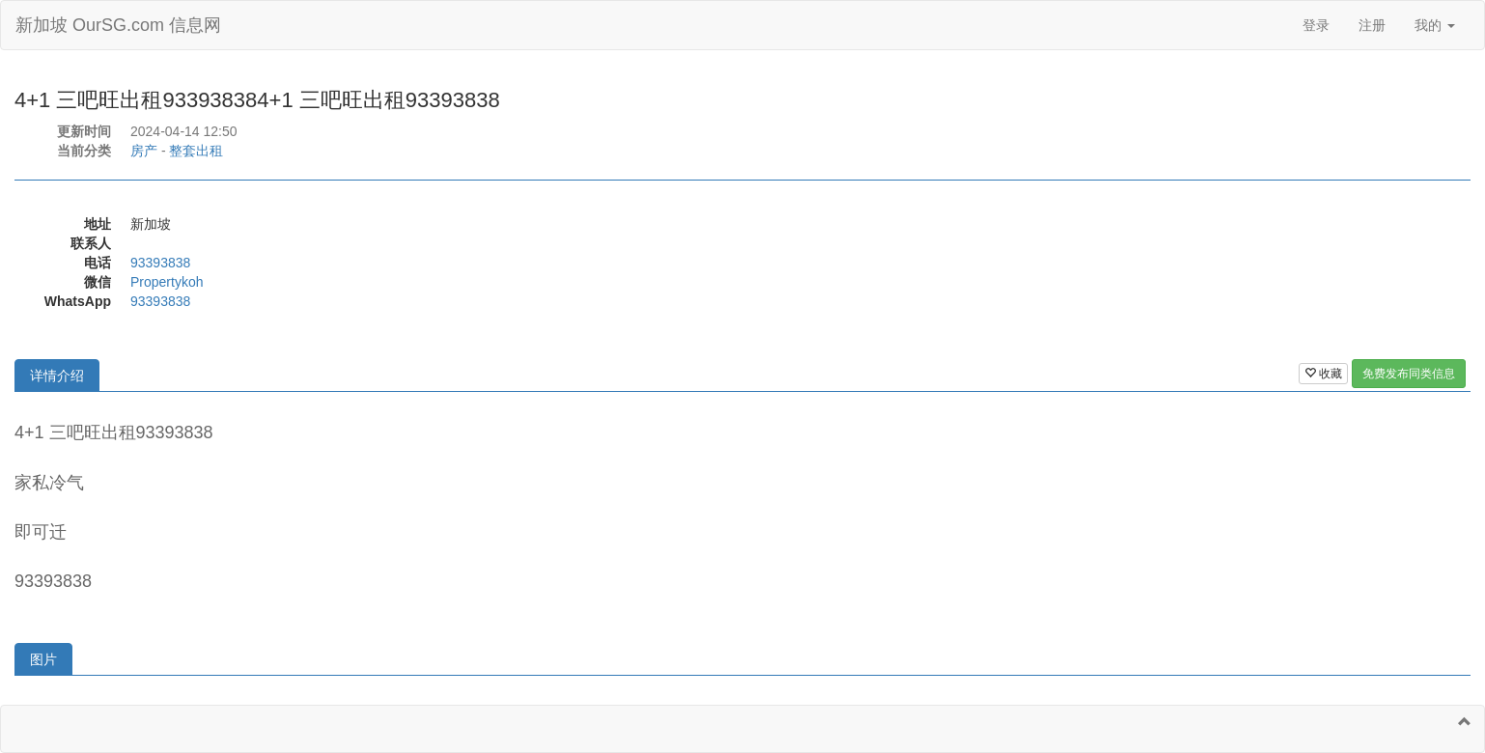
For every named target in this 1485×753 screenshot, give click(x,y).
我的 (1435, 25)
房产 (143, 150)
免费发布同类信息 (1408, 373)
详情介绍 (57, 375)
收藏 (1323, 373)
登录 (1316, 25)
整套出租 (196, 150)
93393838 (160, 262)
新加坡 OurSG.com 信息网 (118, 25)
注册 (1372, 25)
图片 (43, 659)
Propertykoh (166, 282)
